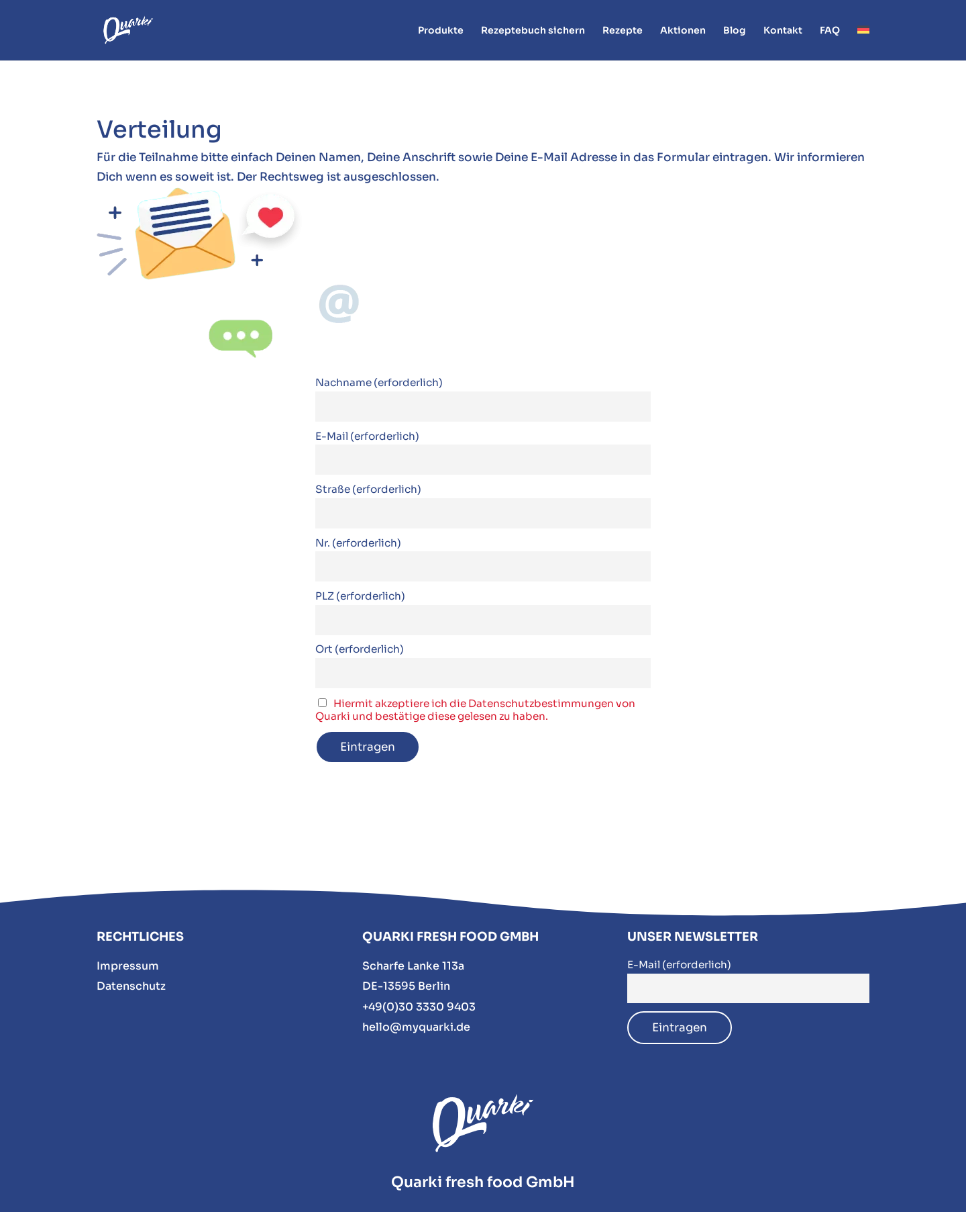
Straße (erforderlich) (368, 489)
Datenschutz (131, 986)
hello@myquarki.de (416, 1027)
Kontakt (782, 31)
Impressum (128, 966)
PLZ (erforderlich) (360, 596)
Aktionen (683, 31)
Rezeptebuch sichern (533, 31)
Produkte (441, 31)
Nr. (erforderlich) (358, 543)
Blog (734, 31)
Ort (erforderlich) (359, 649)
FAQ (830, 31)
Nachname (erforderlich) (379, 382)
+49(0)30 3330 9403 (419, 1007)
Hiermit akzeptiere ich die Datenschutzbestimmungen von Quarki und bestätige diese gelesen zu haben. (475, 709)
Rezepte (622, 31)
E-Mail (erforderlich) (367, 436)
